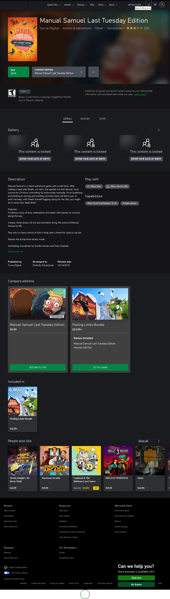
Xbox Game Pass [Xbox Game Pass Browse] (10, 521)
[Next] (158, 130)
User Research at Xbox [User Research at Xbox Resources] (68, 537)
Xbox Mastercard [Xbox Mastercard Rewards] (11, 558)
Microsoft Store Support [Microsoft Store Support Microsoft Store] (124, 516)
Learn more (140, 94)
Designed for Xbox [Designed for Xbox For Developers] (66, 558)
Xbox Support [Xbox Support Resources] (64, 516)
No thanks (136, 584)
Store (100, 4)
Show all (143, 440)
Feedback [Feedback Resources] (63, 521)
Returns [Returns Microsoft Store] (118, 521)
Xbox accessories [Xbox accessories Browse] (11, 526)
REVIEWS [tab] (85, 118)
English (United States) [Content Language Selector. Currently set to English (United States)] (18, 567)
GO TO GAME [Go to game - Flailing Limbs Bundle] (100, 367)
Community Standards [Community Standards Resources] (68, 526)
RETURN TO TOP (37, 367)
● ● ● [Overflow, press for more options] (93, 72)
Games (67, 4)
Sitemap (23, 583)
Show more (15, 251)
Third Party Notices (105, 583)
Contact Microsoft (38, 583)
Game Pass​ (52, 4)
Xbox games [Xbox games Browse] (9, 516)
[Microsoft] (15, 4)
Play (92, 4)
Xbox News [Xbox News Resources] (63, 510)
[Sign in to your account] (162, 4)
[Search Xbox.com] (149, 4)
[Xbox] (37, 4)
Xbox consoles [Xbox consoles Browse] (9, 510)
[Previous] (152, 130)
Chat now (136, 578)
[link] (22, 409)
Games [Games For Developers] (62, 552)
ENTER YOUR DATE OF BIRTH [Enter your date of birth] (35, 159)
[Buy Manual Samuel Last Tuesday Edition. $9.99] (18, 72)
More (111, 4)
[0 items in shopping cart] (155, 4)
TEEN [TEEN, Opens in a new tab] (24, 91)
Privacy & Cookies (57, 583)
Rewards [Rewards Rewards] (7, 552)
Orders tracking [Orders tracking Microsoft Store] (121, 526)
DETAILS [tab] (67, 118)
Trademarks (88, 583)
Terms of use (74, 583)
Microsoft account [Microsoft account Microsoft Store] (122, 510)
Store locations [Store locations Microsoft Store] (121, 532)
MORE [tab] (102, 118)
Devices (81, 4)
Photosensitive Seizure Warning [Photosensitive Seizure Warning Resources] (72, 532)
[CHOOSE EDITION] (59, 72)
